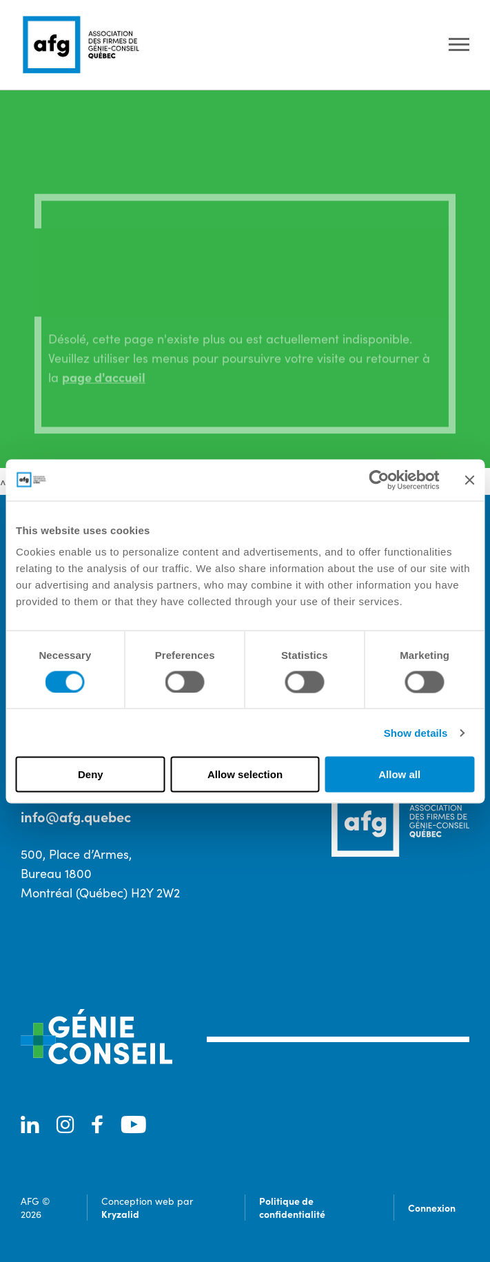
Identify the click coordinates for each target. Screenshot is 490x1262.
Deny (90, 774)
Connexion (432, 1207)
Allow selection (245, 774)
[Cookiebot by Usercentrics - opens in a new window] (378, 479)
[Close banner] (469, 480)
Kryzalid (120, 1214)
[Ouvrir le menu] (459, 45)
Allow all (399, 774)
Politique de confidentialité (292, 1207)
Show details (416, 732)
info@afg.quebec (76, 816)
